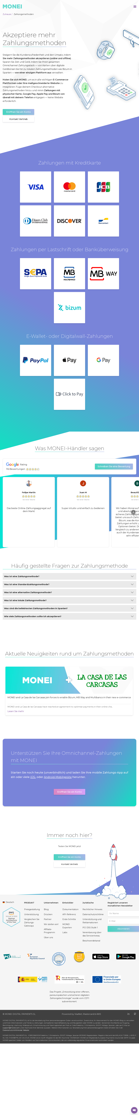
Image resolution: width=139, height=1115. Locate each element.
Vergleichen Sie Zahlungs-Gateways (31, 994)
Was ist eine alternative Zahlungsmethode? (69, 592)
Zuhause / (7, 14)
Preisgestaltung (32, 981)
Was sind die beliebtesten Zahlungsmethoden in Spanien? (69, 608)
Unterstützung (31, 986)
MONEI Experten (67, 997)
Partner (47, 991)
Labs (64, 1004)
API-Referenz (69, 986)
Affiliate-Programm (49, 1002)
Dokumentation (70, 981)
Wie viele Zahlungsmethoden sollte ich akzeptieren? (69, 616)
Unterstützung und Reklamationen (92, 992)
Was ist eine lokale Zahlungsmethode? (69, 600)
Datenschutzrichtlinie (93, 986)
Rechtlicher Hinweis (92, 981)
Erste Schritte (69, 991)
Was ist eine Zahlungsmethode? (69, 576)
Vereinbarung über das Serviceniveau (92, 1006)
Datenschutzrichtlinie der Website (16, 1102)
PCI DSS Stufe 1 (90, 999)
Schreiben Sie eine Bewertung (114, 466)
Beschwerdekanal (91, 1012)
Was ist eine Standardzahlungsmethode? (69, 584)
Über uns (48, 1009)
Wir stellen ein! (51, 996)
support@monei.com (11, 1099)
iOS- (33, 848)
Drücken (48, 986)
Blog (46, 981)
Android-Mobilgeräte (58, 848)
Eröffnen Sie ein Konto (18, 112)
